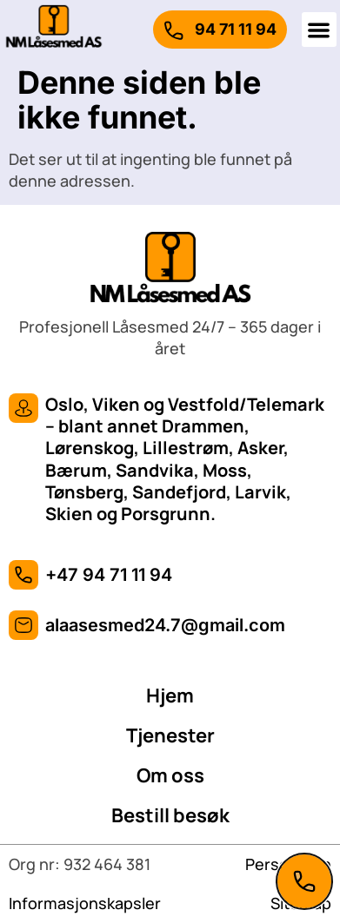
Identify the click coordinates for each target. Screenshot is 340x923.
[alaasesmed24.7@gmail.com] (23, 625)
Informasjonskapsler (85, 903)
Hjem (170, 695)
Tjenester (170, 735)
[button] (319, 30)
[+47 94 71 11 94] (23, 575)
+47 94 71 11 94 (108, 574)
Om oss (170, 775)
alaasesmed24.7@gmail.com (165, 625)
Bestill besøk (170, 815)
